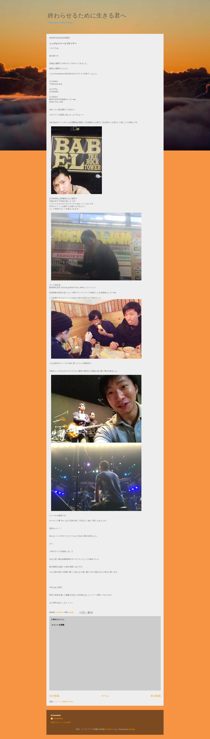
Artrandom (58, 718)
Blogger (132, 729)
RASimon (109, 729)
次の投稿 (54, 695)
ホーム (105, 695)
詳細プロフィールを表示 (61, 722)
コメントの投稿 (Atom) (63, 701)
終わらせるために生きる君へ (87, 15)
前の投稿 (156, 695)
